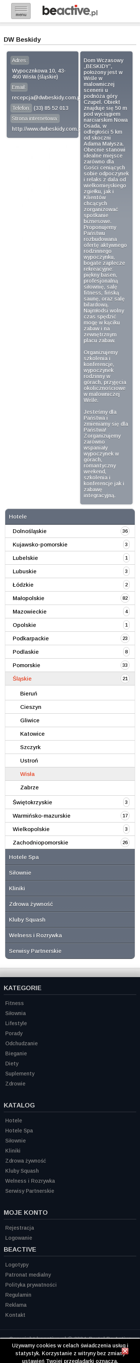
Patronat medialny (28, 1275)
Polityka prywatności (31, 1285)
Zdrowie (15, 1084)
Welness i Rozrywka (35, 935)
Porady (13, 1033)
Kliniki (17, 888)
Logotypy (16, 1265)
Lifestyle (16, 1023)
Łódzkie (23, 584)
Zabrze (29, 787)
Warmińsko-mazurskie (42, 815)
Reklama (16, 1305)
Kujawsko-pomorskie (40, 544)
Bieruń (28, 693)
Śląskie (22, 678)
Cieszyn (30, 707)
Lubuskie (25, 571)
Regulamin (18, 1295)
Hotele (18, 516)
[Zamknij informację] (125, 1352)
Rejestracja (19, 1228)
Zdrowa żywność (31, 904)
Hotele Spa (24, 857)
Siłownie (20, 872)
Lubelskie (25, 558)
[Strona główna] (70, 14)
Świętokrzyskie (32, 802)
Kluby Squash (27, 919)
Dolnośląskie (30, 531)
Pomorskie (26, 665)
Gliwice (30, 720)
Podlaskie (26, 652)
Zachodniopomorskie (40, 842)
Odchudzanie (21, 1043)
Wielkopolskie (31, 829)
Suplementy (19, 1074)
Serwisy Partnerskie (35, 951)
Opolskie (24, 625)
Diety (11, 1063)
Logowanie (18, 1238)
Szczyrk (30, 747)
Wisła (27, 774)
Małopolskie (28, 598)
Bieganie (16, 1053)
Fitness (14, 1003)
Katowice (32, 733)
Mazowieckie (30, 611)
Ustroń (29, 760)
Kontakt (15, 1315)
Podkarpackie (31, 638)
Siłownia (15, 1013)
